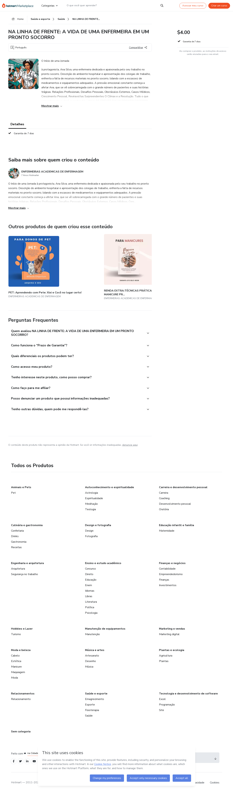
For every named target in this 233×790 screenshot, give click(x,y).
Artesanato (92, 652)
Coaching (164, 494)
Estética (16, 657)
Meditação (91, 500)
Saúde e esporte (96, 690)
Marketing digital (169, 630)
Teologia (90, 505)
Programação (167, 701)
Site (161, 706)
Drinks (15, 532)
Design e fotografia (98, 521)
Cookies (214, 779)
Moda (14, 674)
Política (89, 603)
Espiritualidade (94, 494)
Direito (89, 570)
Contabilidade (167, 565)
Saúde (89, 712)
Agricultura (165, 652)
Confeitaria (17, 527)
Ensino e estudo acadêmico (103, 559)
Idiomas (89, 587)
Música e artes (94, 646)
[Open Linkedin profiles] (29, 757)
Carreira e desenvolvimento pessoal (183, 483)
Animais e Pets (21, 483)
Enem (88, 581)
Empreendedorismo (171, 570)
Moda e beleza (21, 646)
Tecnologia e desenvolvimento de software (188, 690)
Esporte (90, 701)
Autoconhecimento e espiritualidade (109, 483)
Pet (13, 489)
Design (89, 527)
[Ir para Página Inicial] (19, 5)
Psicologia (91, 609)
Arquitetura (18, 565)
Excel (162, 695)
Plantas (163, 657)
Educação (90, 576)
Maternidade (166, 527)
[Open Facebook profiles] (14, 757)
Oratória (164, 505)
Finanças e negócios (172, 559)
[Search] (162, 5)
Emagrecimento (94, 695)
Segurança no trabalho (24, 570)
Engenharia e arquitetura (27, 559)
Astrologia (91, 489)
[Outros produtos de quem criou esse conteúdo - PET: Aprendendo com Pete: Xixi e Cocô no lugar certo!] (27, 264)
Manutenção (92, 630)
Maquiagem (18, 668)
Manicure (16, 663)
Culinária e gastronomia (27, 521)
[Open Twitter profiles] (21, 757)
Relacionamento (21, 695)
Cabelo (15, 652)
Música (89, 663)
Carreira (163, 489)
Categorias (49, 5)
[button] (76, 325)
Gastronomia (18, 538)
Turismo (16, 630)
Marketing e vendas (172, 625)
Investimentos (167, 581)
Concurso (90, 565)
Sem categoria (21, 727)
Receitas (16, 543)
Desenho (90, 657)
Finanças (164, 576)
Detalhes (17, 125)
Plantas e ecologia (171, 646)
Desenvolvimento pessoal (175, 500)
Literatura (91, 598)
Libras (88, 592)
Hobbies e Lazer (22, 625)
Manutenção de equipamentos (105, 625)
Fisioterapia (92, 706)
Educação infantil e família (176, 521)
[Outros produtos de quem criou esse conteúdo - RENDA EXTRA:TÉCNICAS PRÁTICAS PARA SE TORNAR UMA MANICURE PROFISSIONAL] (68, 264)
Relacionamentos (22, 690)
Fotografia (91, 532)
